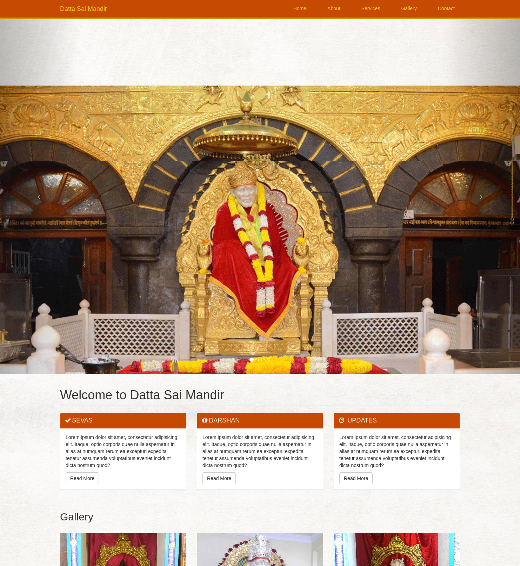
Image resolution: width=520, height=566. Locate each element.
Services (370, 8)
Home (299, 8)
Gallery (408, 8)
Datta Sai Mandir (83, 8)
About (333, 8)
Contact (446, 8)
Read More (82, 478)
